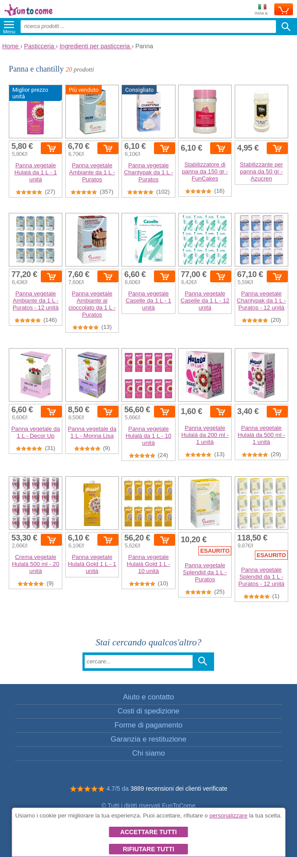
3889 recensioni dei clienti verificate (178, 788)
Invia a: (261, 9)
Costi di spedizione (148, 711)
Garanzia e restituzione (148, 739)
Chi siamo (148, 753)
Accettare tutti (148, 831)
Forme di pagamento (148, 725)
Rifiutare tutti (148, 849)
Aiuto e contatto (148, 697)
